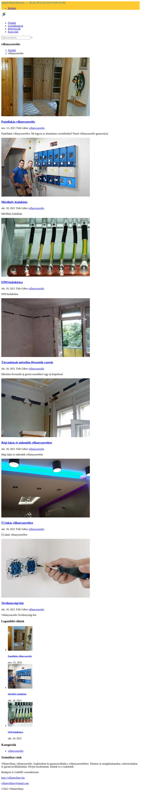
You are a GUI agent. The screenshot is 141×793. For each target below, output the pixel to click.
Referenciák (14, 28)
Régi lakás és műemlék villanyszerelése (26, 442)
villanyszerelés (37, 128)
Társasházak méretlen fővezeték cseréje (27, 362)
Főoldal (12, 23)
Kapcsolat (13, 31)
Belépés (12, 8)
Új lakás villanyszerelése (17, 522)
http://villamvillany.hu (13, 777)
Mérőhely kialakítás (14, 202)
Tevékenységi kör (12, 603)
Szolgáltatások (15, 25)
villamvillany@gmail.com (15, 783)
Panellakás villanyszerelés (18, 121)
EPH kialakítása (12, 282)
